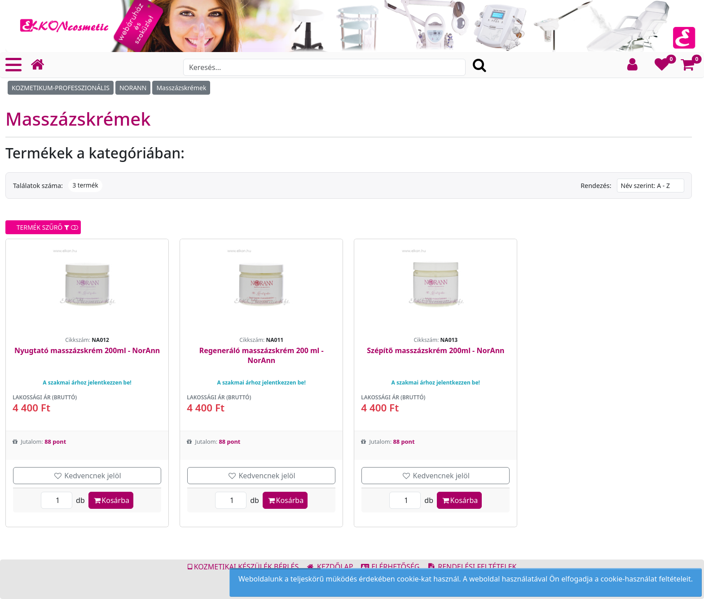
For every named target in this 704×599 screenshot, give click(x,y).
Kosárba (110, 500)
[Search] (324, 67)
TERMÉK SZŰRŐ (44, 227)
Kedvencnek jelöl (87, 476)
